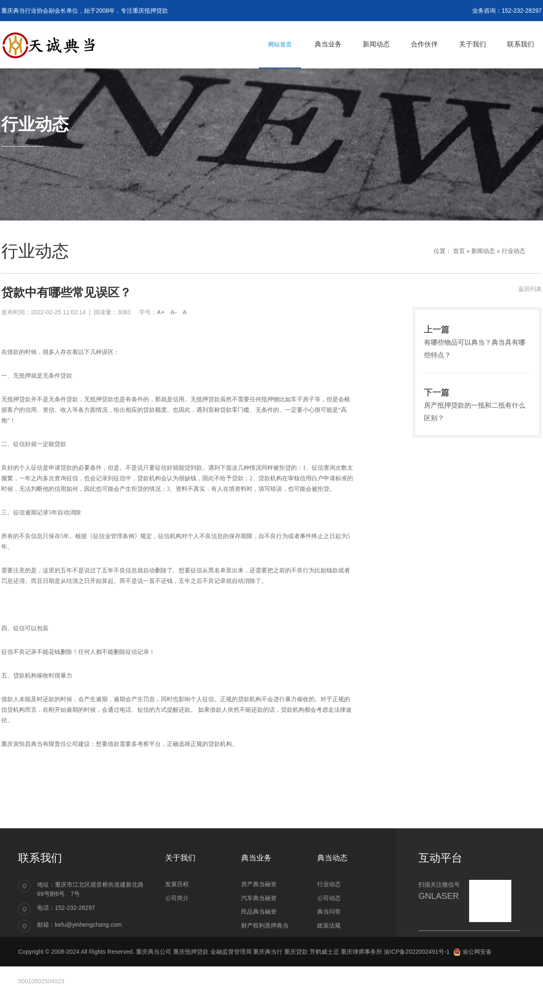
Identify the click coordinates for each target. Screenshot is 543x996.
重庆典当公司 (153, 951)
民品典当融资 (259, 911)
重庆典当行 (267, 951)
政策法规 (329, 925)
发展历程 (177, 884)
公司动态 (329, 898)
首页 (459, 251)
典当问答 (329, 911)
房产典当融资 (259, 884)
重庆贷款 (296, 951)
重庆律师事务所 (361, 951)
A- (174, 312)
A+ (160, 312)
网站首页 (280, 44)
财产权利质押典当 (264, 925)
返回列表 (530, 289)
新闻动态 (483, 251)
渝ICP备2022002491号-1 (417, 951)
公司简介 (177, 898)
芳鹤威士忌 (324, 951)
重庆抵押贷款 (191, 951)
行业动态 (513, 251)
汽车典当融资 (259, 898)
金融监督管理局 (231, 951)
